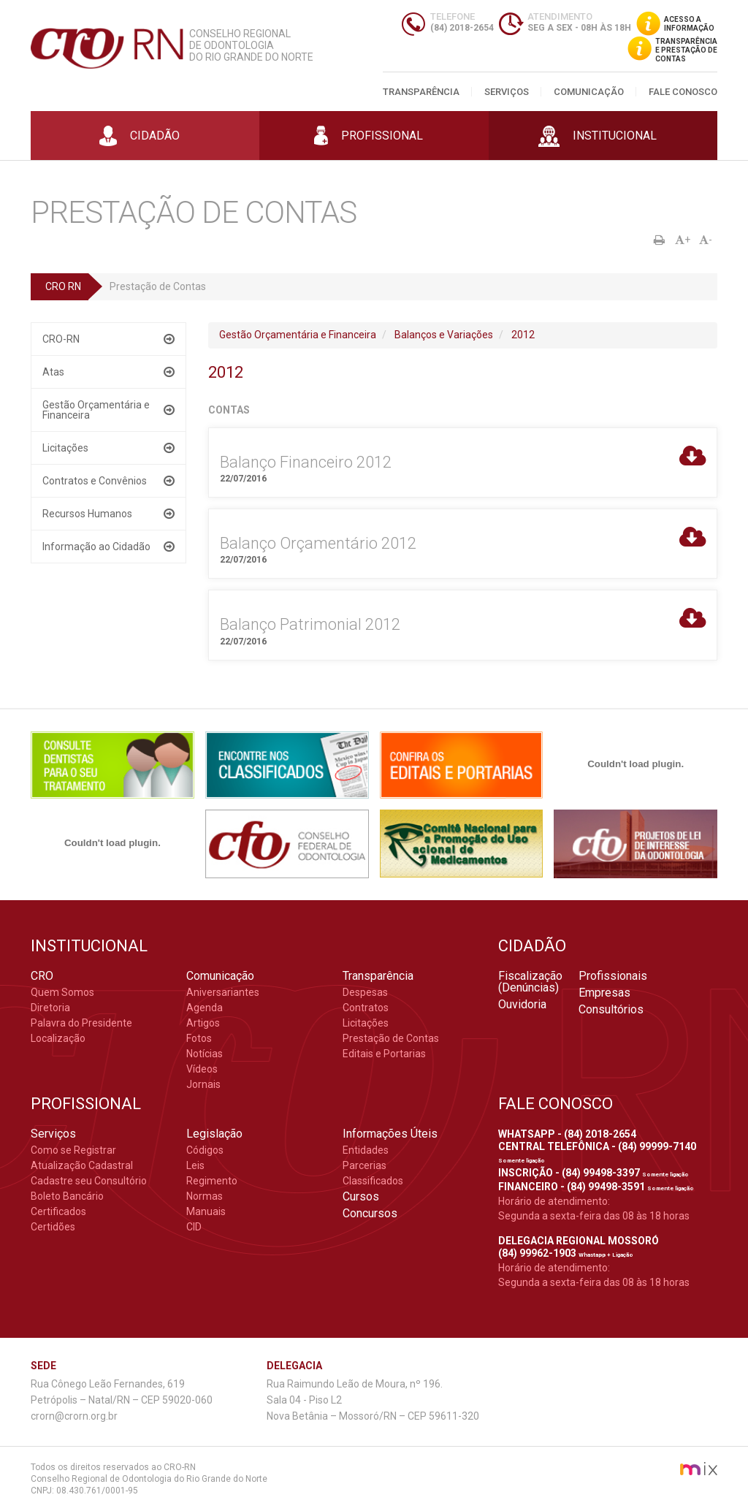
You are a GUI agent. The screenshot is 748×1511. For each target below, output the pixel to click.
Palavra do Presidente (81, 1023)
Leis (195, 1165)
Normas (204, 1196)
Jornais (203, 1084)
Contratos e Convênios (94, 481)
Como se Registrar (73, 1150)
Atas (53, 372)
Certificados (58, 1211)
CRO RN (63, 286)
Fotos (199, 1038)
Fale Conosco (683, 91)
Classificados (373, 1181)
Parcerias (364, 1165)
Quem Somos (62, 992)
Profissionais (613, 976)
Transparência (421, 91)
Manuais (206, 1211)
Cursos (361, 1197)
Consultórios (611, 1010)
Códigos (205, 1150)
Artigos (203, 1023)
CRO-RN (61, 339)
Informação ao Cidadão (96, 546)
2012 (523, 334)
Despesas (365, 992)
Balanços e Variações (443, 334)
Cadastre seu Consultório (89, 1181)
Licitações (65, 448)
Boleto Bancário (67, 1196)
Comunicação (589, 91)
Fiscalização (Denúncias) (530, 982)
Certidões (53, 1227)
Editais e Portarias (384, 1053)
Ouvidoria (522, 1004)
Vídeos (202, 1069)
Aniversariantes (222, 992)
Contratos (366, 1007)
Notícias (204, 1053)
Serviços (506, 91)
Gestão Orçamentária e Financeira (96, 410)
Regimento (211, 1181)
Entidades (366, 1150)
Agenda (204, 1007)
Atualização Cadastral (82, 1165)
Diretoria (50, 1007)
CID (194, 1227)
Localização (58, 1038)
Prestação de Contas (391, 1038)
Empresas (604, 993)
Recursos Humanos (87, 513)
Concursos (370, 1213)
